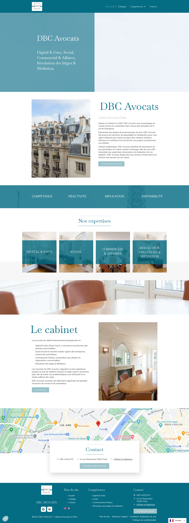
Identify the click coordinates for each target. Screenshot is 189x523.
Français (175, 520)
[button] (39, 252)
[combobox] (177, 520)
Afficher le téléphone (123, 459)
